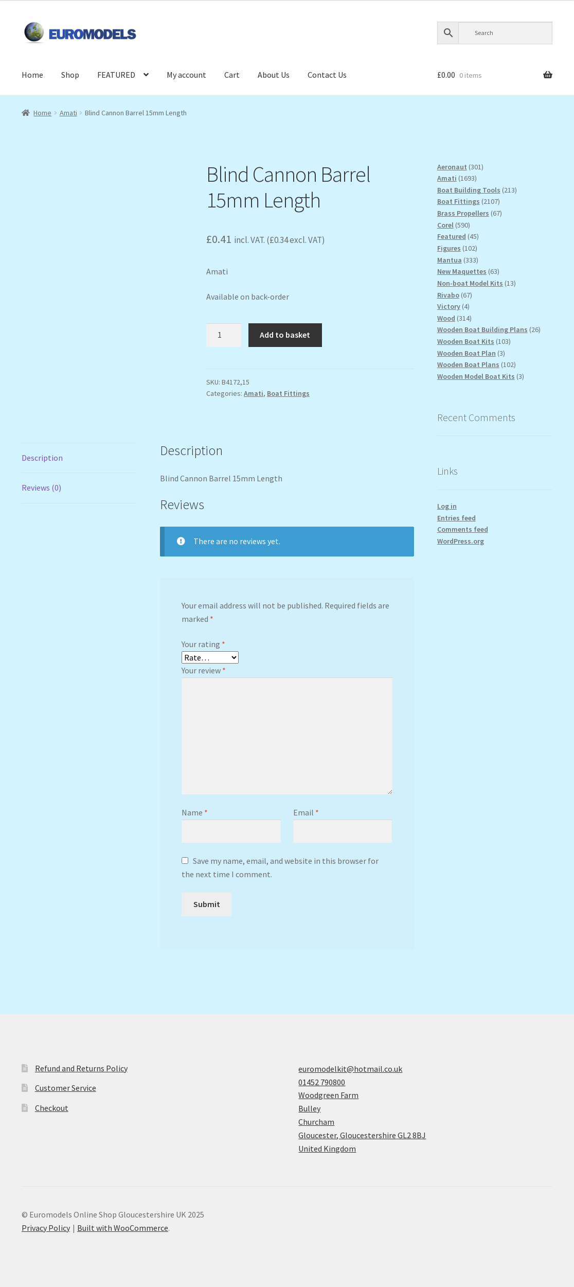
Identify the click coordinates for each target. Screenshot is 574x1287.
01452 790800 (321, 1082)
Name (195, 812)
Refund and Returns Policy (81, 1068)
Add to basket (285, 334)
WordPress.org (460, 541)
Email (306, 812)
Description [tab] (42, 458)
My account (186, 74)
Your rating (203, 644)
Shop (70, 74)
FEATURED (116, 74)
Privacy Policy (46, 1228)
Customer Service (65, 1088)
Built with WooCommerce (122, 1228)
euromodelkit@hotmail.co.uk (350, 1069)
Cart (232, 74)
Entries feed (456, 518)
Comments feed (462, 529)
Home (32, 74)
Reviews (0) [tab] (41, 487)
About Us (274, 74)
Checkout (51, 1108)
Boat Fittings (288, 393)
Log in (447, 506)
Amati (68, 112)
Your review (204, 670)
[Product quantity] (223, 335)
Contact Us (327, 74)
